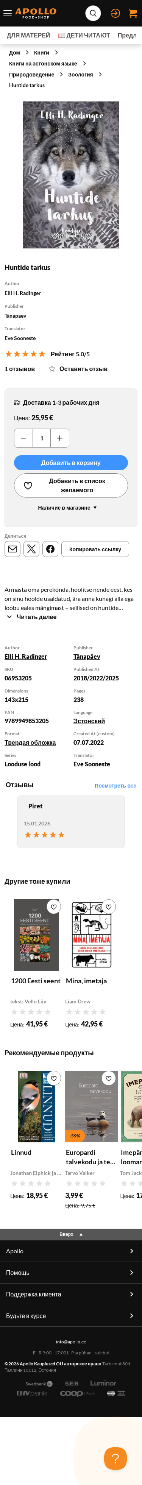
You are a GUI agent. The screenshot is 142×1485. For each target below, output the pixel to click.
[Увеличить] (60, 438)
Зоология (80, 74)
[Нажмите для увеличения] (71, 175)
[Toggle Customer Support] (115, 1458)
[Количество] (41, 438)
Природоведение (31, 74)
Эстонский (89, 720)
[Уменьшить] (23, 438)
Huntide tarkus (27, 85)
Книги (41, 52)
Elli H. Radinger (26, 656)
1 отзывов (20, 368)
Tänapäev (86, 656)
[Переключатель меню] (8, 13)
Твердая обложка (30, 742)
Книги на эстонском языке (43, 63)
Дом (14, 52)
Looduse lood (23, 763)
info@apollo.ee (71, 1342)
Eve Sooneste (91, 763)
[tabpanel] (71, 707)
